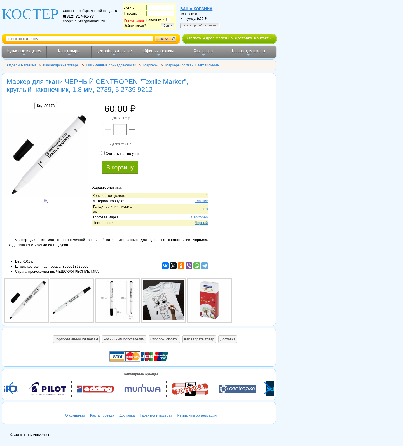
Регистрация (134, 21)
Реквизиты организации (197, 415)
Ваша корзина (196, 8)
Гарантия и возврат (156, 415)
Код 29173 (46, 106)
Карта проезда (102, 415)
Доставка (243, 38)
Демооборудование (114, 52)
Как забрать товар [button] (199, 339)
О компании (75, 415)
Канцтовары (69, 52)
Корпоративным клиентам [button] (76, 339)
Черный (201, 223)
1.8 (205, 209)
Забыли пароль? (135, 25)
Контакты (262, 38)
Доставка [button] (227, 339)
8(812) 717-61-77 (78, 16)
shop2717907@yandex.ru (84, 22)
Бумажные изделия (24, 52)
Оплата (194, 38)
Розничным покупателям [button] (124, 339)
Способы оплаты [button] (164, 339)
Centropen (199, 217)
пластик (201, 201)
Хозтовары (203, 52)
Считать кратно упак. (120, 153)
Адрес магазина (218, 38)
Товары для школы (248, 52)
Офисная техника (158, 52)
